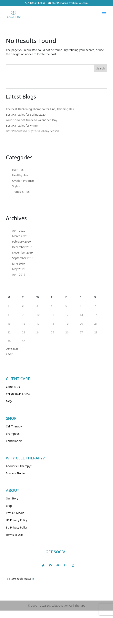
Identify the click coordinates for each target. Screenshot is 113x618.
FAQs (9, 401)
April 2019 (18, 274)
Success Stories (16, 473)
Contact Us (13, 387)
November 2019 (22, 252)
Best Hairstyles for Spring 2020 (26, 114)
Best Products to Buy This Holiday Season (32, 131)
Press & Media (15, 513)
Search (100, 68)
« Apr (9, 354)
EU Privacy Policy (16, 527)
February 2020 (21, 241)
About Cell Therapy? (19, 466)
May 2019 (18, 269)
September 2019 (22, 258)
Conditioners (14, 441)
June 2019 (18, 263)
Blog (9, 506)
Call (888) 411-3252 (18, 394)
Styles (16, 186)
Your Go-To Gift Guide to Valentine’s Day (31, 120)
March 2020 (19, 236)
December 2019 (22, 247)
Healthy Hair (20, 175)
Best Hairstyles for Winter (22, 125)
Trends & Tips (21, 192)
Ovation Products (23, 181)
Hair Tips (18, 170)
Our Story (12, 498)
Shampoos (13, 433)
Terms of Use (14, 535)
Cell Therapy (14, 426)
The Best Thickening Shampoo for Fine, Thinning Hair (40, 109)
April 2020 (18, 230)
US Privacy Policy (16, 520)
